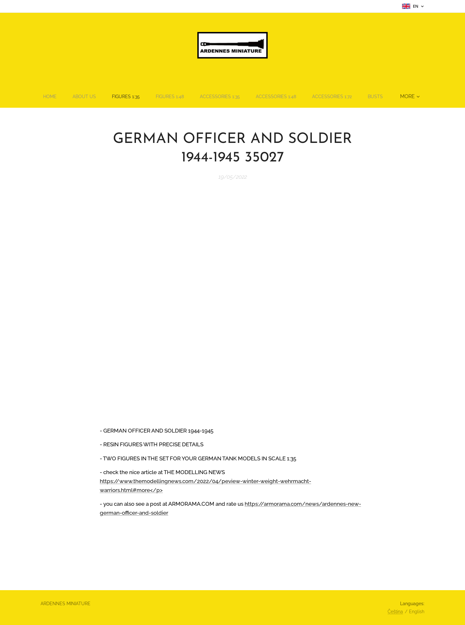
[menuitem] (57, 97)
